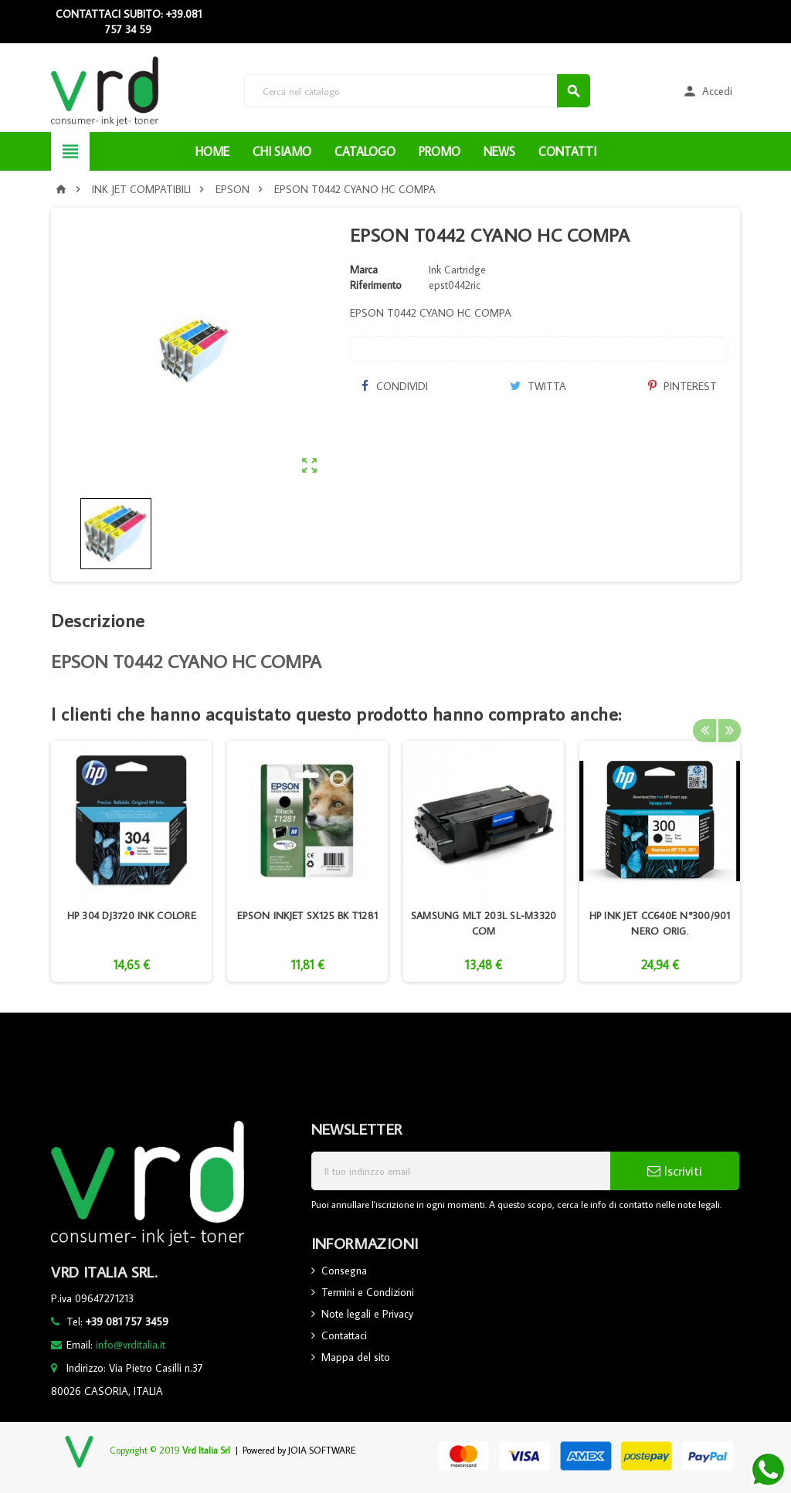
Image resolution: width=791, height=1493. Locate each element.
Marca (364, 270)
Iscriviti (674, 1170)
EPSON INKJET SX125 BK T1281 (307, 915)
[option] (131, 861)
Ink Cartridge (457, 270)
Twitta (538, 386)
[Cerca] (416, 90)
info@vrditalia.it (130, 1345)
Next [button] (728, 713)
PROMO (439, 151)
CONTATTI (567, 151)
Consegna (344, 1271)
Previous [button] (704, 713)
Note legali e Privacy (367, 1314)
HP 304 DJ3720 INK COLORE (131, 915)
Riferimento (376, 285)
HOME (212, 151)
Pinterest (682, 386)
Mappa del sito (355, 1357)
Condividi (395, 386)
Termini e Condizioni (367, 1292)
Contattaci (344, 1335)
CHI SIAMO (282, 151)
